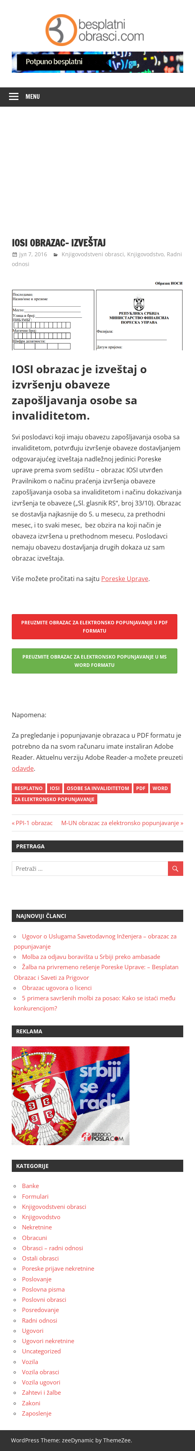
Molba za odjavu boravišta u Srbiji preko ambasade (91, 957)
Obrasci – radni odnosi (52, 1248)
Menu (33, 97)
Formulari (35, 1196)
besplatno (29, 788)
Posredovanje (40, 1310)
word (160, 788)
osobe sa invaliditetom (98, 788)
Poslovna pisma (43, 1289)
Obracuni (34, 1238)
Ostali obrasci (40, 1258)
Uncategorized (41, 1351)
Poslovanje (36, 1279)
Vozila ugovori (41, 1382)
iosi (55, 788)
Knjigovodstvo (145, 254)
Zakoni (31, 1403)
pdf (141, 788)
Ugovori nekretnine (48, 1341)
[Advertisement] (97, 166)
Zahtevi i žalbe (41, 1392)
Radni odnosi (39, 1320)
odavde (23, 768)
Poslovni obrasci (44, 1299)
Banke (30, 1186)
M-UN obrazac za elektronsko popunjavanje (120, 823)
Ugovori (33, 1330)
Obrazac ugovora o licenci (57, 988)
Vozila (30, 1362)
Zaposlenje (36, 1413)
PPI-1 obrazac (34, 823)
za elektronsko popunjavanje (55, 799)
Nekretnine (37, 1227)
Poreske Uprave (124, 578)
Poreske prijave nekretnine (58, 1268)
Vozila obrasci (40, 1372)
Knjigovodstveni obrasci (93, 254)
